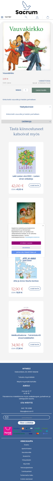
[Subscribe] (26, 422)
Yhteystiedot (26, 460)
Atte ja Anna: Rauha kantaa (26, 281)
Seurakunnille (26, 452)
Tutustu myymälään (26, 377)
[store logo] (26, 6)
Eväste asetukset (26, 479)
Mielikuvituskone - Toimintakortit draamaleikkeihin (26, 336)
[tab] (26, 107)
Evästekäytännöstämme (32, 237)
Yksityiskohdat (26, 107)
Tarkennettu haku (26, 475)
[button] (37, 17)
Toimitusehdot (26, 471)
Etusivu (26, 445)
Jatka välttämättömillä (26, 252)
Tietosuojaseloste (26, 468)
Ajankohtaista (26, 449)
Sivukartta (26, 456)
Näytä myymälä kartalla (26, 382)
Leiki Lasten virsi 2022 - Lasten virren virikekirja (26, 177)
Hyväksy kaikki (26, 243)
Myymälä (26, 464)
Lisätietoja (26, 121)
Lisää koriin (34, 185)
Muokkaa (26, 247)
